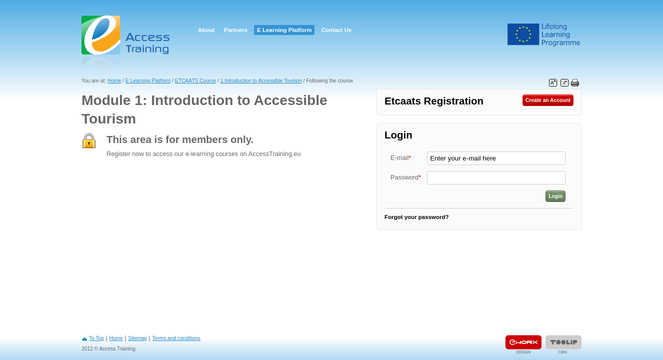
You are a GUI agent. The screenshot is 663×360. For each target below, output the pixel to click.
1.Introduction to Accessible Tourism (261, 81)
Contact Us (336, 30)
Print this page (575, 83)
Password (405, 177)
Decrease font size (564, 83)
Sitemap (137, 338)
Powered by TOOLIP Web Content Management (564, 344)
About (206, 30)
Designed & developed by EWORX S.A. (524, 344)
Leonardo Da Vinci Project (544, 35)
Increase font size (553, 83)
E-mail (400, 158)
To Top (96, 338)
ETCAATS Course (195, 81)
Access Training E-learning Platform (127, 41)
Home (114, 81)
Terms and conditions (176, 338)
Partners (236, 30)
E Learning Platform (284, 30)
